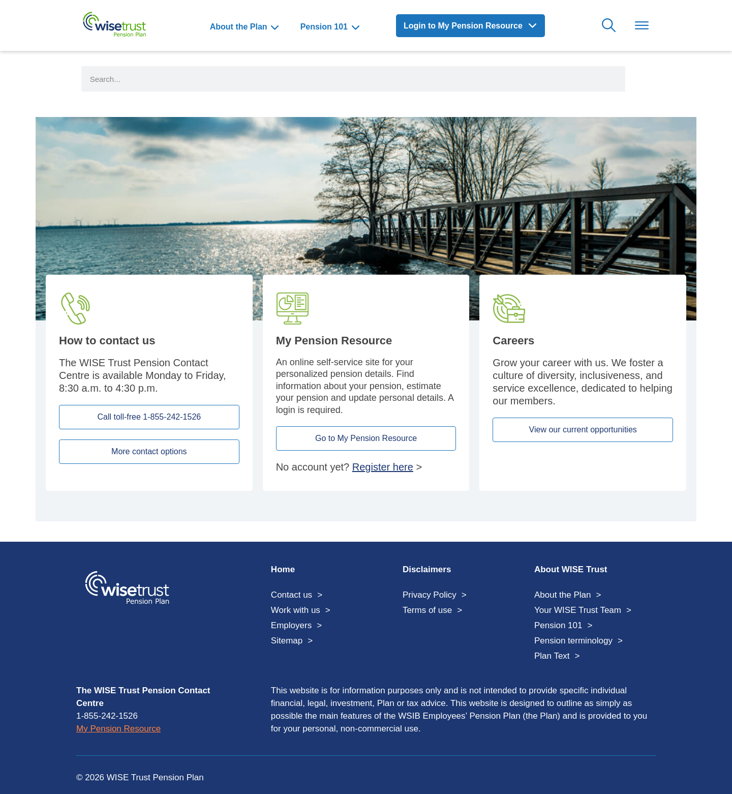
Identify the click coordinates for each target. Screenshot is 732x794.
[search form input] (353, 79)
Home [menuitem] (283, 569)
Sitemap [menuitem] (286, 640)
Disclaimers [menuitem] (427, 569)
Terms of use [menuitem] (427, 610)
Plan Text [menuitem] (552, 656)
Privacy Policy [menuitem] (429, 595)
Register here (382, 467)
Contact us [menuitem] (291, 595)
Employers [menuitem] (291, 625)
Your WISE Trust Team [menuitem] (577, 610)
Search (608, 25)
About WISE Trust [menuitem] (570, 569)
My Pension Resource (118, 728)
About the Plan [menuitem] (238, 26)
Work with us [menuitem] (295, 610)
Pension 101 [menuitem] (324, 26)
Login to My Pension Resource (464, 25)
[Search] (638, 79)
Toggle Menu (641, 25)
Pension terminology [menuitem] (573, 640)
